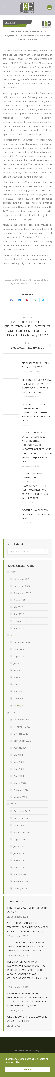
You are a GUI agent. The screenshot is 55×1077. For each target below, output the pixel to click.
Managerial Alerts (40, 280)
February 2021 (21, 698)
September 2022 (22, 592)
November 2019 (22, 818)
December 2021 (22, 642)
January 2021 (26, 280)
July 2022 (18, 607)
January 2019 (20, 888)
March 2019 (20, 874)
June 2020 (19, 761)
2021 (17, 280)
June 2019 (19, 853)
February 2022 (21, 621)
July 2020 (18, 754)
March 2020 (20, 782)
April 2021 (19, 684)
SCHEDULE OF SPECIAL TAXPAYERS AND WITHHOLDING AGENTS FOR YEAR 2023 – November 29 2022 (36, 412)
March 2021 (20, 691)
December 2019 (22, 811)
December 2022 (22, 578)
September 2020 (22, 740)
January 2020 (20, 797)
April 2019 (19, 867)
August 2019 (20, 839)
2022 (12, 571)
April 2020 (19, 775)
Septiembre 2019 (22, 832)
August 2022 (20, 600)
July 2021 (18, 663)
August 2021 (20, 656)
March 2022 (20, 628)
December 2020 (22, 719)
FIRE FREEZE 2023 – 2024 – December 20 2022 (36, 365)
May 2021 (19, 677)
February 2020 (21, 790)
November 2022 (22, 585)
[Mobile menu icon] (49, 7)
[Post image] (11, 367)
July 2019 (18, 846)
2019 (12, 804)
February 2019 (21, 881)
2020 (12, 712)
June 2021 (19, 670)
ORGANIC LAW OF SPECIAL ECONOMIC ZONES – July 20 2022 (36, 514)
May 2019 (19, 860)
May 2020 (19, 768)
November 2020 (22, 726)
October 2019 (21, 825)
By (19, 283)
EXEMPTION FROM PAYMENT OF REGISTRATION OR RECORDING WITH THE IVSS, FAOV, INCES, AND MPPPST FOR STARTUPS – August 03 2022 (35, 485)
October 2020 (21, 733)
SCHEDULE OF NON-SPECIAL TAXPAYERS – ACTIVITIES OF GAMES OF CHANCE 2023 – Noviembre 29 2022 (37, 386)
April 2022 (19, 614)
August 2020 (20, 747)
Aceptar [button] (28, 1069)
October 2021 (21, 649)
